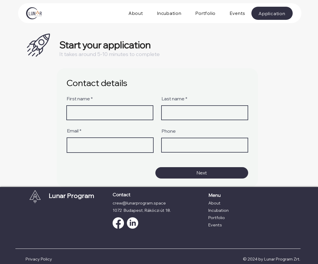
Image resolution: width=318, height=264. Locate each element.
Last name (172, 98)
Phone (168, 131)
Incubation (218, 210)
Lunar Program (71, 196)
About (214, 203)
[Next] (201, 173)
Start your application (105, 45)
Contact (121, 194)
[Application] (272, 13)
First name (78, 98)
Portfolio (216, 217)
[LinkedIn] (132, 223)
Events (215, 225)
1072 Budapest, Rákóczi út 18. (142, 210)
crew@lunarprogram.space (139, 203)
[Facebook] (118, 223)
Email (73, 130)
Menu (214, 195)
